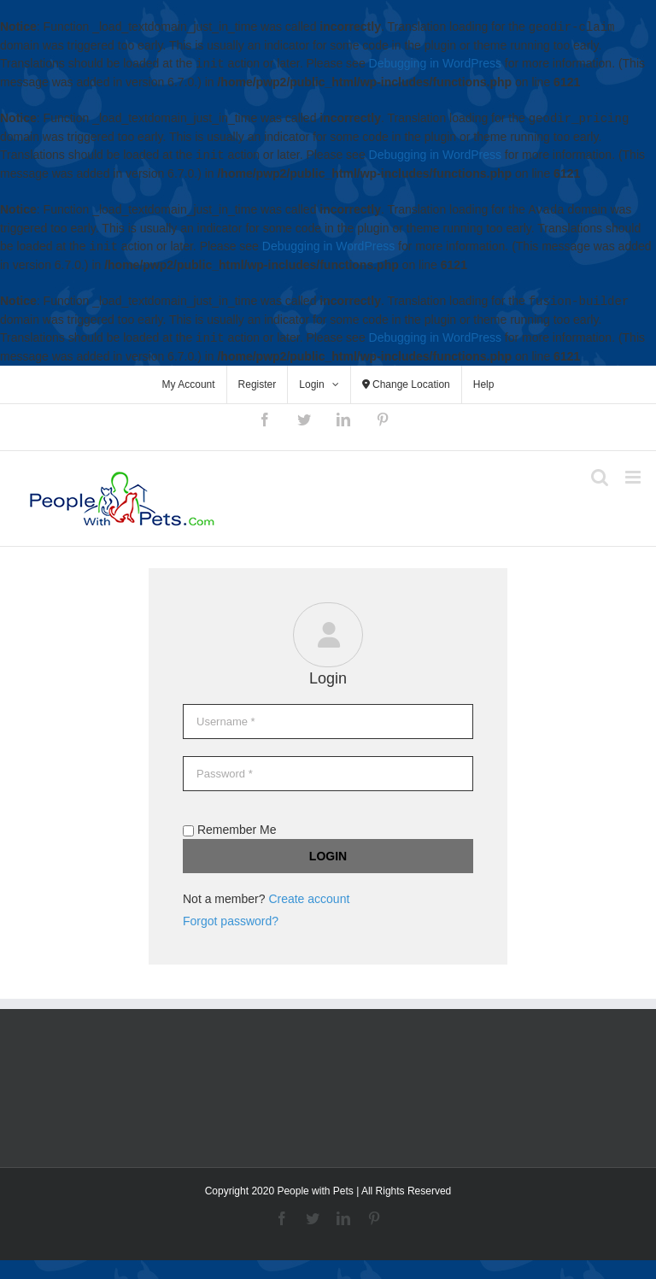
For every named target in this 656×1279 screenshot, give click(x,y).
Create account (308, 899)
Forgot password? (230, 921)
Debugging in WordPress (435, 64)
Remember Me (229, 829)
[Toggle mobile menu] (634, 477)
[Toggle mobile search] (599, 477)
